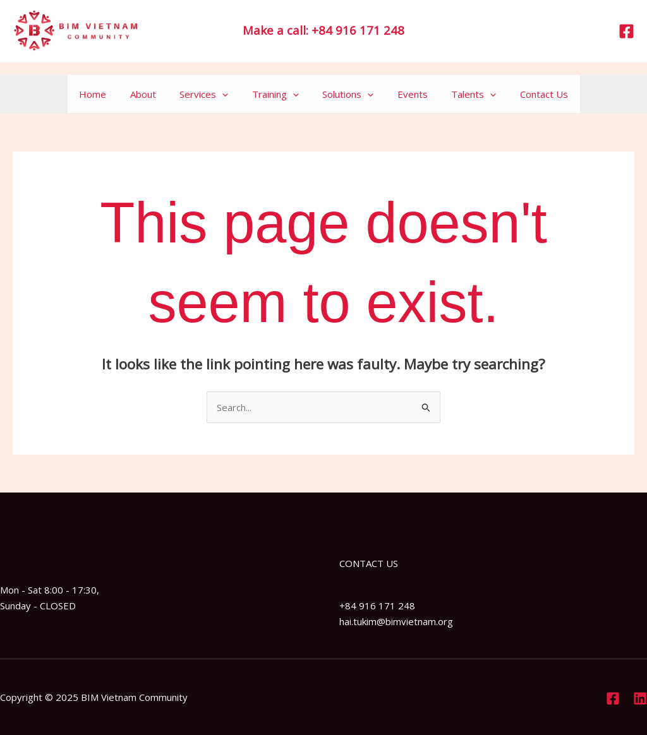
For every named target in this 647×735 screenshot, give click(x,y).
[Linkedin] (640, 698)
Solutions (346, 94)
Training (278, 94)
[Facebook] (626, 31)
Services (211, 94)
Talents (462, 94)
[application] (230, 94)
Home (109, 94)
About (155, 94)
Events (405, 94)
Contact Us (528, 94)
